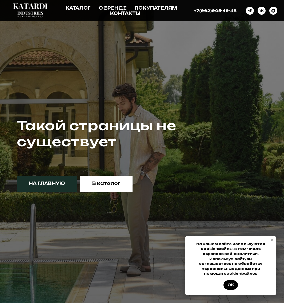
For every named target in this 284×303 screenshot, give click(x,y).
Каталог (78, 8)
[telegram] (250, 11)
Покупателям (156, 8)
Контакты (125, 13)
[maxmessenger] (273, 11)
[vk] (262, 11)
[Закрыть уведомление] (272, 240)
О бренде (113, 8)
